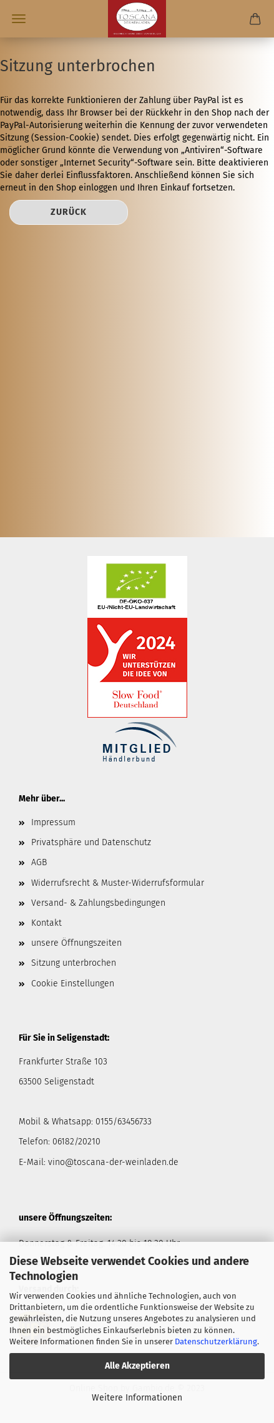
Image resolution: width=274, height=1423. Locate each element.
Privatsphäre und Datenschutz (91, 842)
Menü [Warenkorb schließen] (19, 18)
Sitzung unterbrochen (73, 963)
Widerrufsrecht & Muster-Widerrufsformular (117, 883)
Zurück (69, 212)
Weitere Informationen (137, 1397)
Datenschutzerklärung (216, 1341)
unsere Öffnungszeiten (76, 943)
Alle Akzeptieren (137, 1366)
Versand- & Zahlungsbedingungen (98, 903)
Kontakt (46, 923)
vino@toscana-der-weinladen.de (113, 1162)
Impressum (53, 822)
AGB (39, 862)
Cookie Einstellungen (72, 983)
